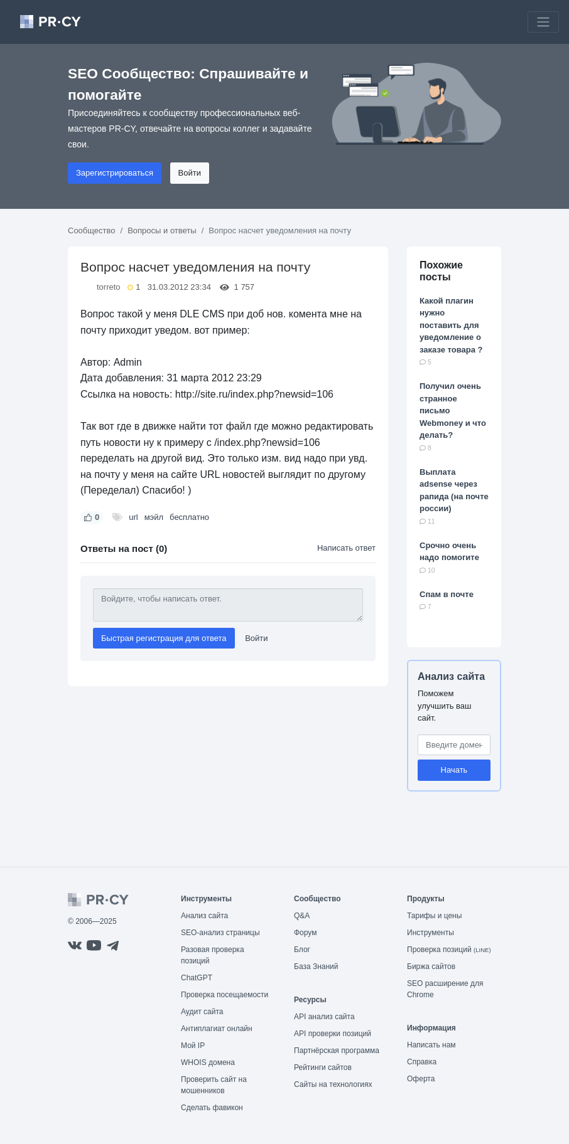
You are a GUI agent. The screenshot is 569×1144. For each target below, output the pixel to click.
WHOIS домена (208, 1062)
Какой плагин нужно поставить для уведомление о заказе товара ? (451, 325)
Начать (454, 770)
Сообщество (92, 230)
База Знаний (316, 966)
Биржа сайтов (431, 966)
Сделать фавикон (212, 1107)
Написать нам (431, 1045)
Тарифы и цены (434, 915)
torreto (109, 287)
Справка (421, 1061)
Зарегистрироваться (114, 172)
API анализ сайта (324, 1016)
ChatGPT (196, 977)
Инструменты (430, 932)
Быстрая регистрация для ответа (164, 638)
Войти (189, 172)
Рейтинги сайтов (323, 1067)
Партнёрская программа (336, 1050)
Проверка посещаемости (224, 994)
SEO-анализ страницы (220, 932)
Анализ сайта (451, 676)
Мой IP (193, 1045)
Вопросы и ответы (161, 230)
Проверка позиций (449, 949)
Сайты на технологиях (333, 1084)
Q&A (302, 915)
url (133, 517)
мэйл (153, 517)
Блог (302, 949)
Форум (305, 932)
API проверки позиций (332, 1033)
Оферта (421, 1078)
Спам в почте (447, 594)
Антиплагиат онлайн (216, 1028)
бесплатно (189, 517)
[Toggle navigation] (543, 22)
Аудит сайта (202, 1011)
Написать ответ (346, 548)
